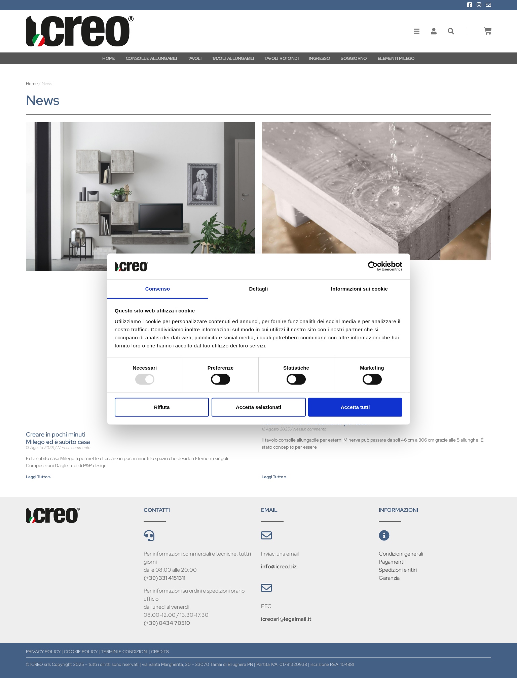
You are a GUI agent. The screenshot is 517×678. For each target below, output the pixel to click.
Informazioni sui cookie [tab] (359, 289)
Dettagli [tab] (258, 289)
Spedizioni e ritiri (398, 569)
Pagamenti (391, 561)
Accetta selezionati (258, 407)
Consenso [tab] (157, 289)
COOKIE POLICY (81, 651)
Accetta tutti (355, 407)
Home (32, 83)
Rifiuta (162, 407)
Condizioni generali (401, 553)
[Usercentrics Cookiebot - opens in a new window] (372, 266)
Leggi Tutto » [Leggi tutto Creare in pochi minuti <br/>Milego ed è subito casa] (38, 477)
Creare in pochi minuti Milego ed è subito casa (58, 438)
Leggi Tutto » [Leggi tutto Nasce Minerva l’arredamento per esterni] (274, 477)
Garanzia (389, 577)
